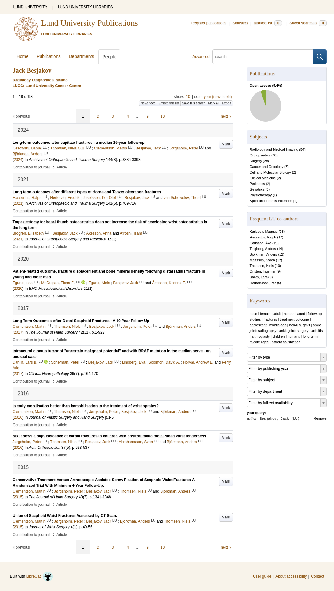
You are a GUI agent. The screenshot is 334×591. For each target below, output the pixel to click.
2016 (18, 417)
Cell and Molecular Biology (270, 172)
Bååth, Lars (259, 277)
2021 (18, 203)
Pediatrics (257, 184)
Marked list (268, 23)
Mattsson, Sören (262, 260)
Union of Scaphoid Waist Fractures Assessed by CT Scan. (65, 515)
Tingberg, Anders (263, 249)
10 (188, 96)
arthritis (317, 331)
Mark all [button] (213, 103)
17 (280, 237)
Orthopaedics (260, 155)
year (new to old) (218, 96)
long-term (310, 336)
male (253, 313)
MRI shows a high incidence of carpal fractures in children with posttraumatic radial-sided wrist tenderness (109, 436)
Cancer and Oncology (266, 166)
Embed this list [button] (169, 103)
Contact (317, 576)
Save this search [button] (193, 103)
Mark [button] (226, 144)
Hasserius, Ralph (263, 237)
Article (61, 167)
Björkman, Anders (263, 254)
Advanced (200, 56)
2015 (18, 497)
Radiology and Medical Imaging (274, 149)
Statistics (240, 23)
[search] (262, 56)
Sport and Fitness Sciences (271, 201)
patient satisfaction (285, 342)
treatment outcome (294, 319)
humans (293, 336)
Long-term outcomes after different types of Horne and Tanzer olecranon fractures (87, 192)
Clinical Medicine (263, 178)
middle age (278, 325)
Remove (320, 418)
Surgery (256, 161)
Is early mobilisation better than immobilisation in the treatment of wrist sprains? (86, 406)
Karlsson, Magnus (264, 231)
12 (281, 254)
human (289, 313)
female (265, 313)
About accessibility (291, 576)
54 (302, 149)
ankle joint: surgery (293, 331)
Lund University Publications (89, 23)
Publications (49, 56)
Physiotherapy (261, 195)
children (279, 336)
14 (280, 249)
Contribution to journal (31, 167)
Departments (81, 56)
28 (266, 161)
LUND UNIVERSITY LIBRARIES (85, 7)
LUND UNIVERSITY (30, 7)
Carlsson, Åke (260, 243)
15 (275, 243)
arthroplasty (260, 336)
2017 (18, 332)
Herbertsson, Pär (263, 283)
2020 (18, 288)
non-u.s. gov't (299, 325)
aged (301, 313)
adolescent (258, 325)
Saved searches (308, 23)
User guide (262, 576)
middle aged (259, 342)
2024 (18, 159)
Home (22, 56)
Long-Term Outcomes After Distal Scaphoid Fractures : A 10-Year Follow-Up (81, 321)
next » (226, 116)
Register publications (208, 23)
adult (277, 313)
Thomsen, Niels (262, 266)
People (110, 56)
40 (274, 155)
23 (281, 231)
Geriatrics (257, 189)
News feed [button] (148, 103)
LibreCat (39, 576)
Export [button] (226, 103)
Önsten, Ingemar (263, 271)
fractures (270, 319)
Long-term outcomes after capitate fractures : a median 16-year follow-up (79, 142)
